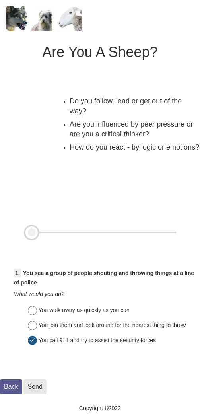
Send (34, 386)
